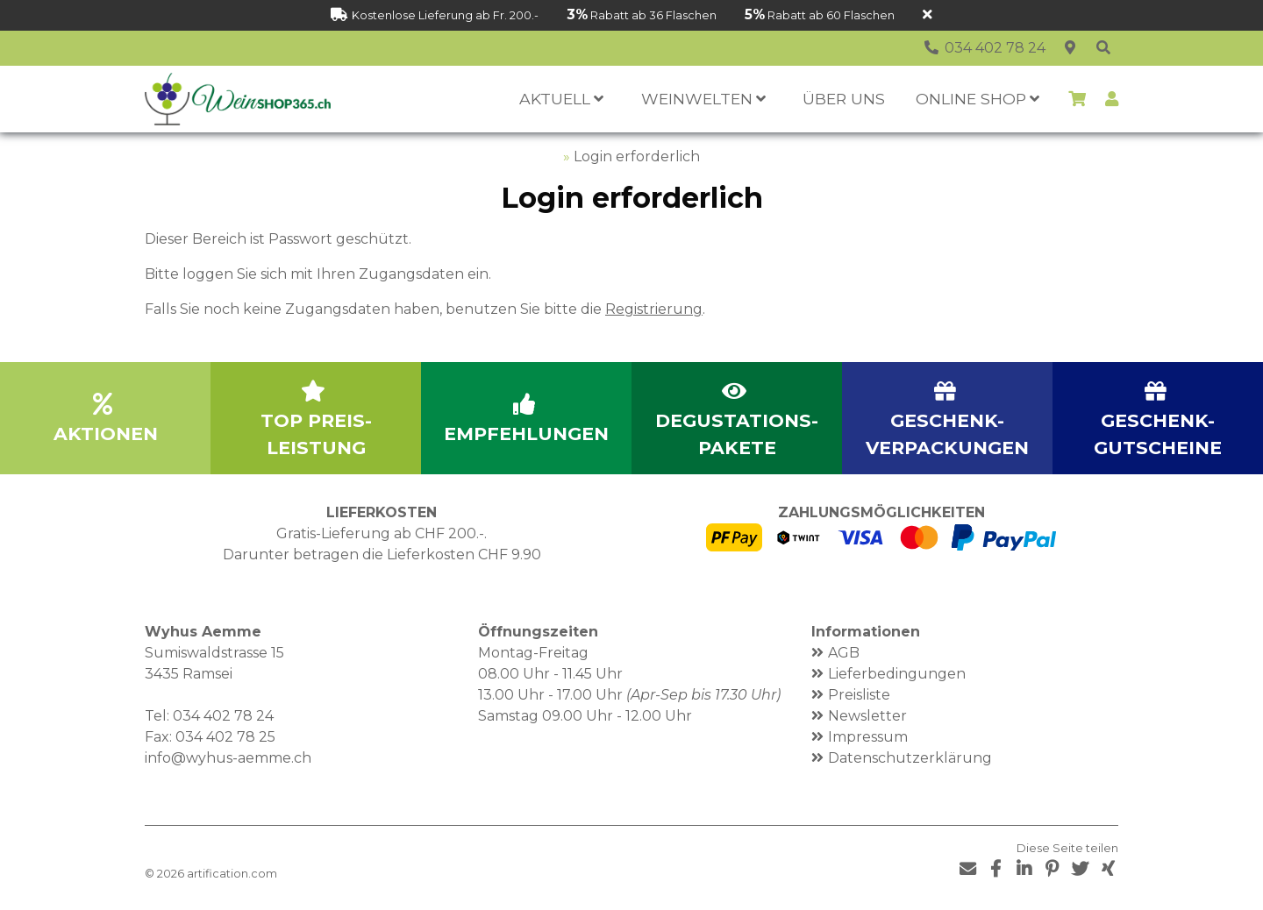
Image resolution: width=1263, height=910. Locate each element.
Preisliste (859, 694)
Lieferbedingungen (897, 673)
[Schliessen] (927, 15)
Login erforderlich (637, 156)
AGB (844, 652)
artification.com (232, 873)
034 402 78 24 (223, 715)
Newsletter (867, 715)
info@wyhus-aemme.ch (228, 758)
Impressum (868, 737)
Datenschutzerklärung (910, 758)
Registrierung (654, 309)
